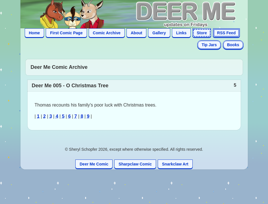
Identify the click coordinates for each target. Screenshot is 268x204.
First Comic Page (66, 33)
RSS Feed (226, 33)
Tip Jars (209, 44)
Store (202, 33)
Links (181, 33)
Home (34, 33)
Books (233, 44)
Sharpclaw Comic (135, 164)
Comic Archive (107, 33)
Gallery (159, 33)
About (136, 33)
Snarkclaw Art (175, 164)
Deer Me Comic (94, 164)
